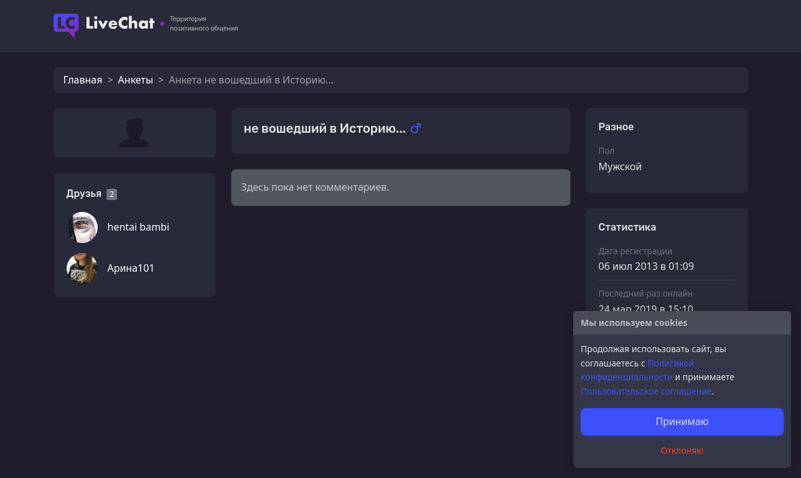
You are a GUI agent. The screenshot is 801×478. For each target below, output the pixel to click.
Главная (83, 80)
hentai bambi (139, 227)
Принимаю (681, 421)
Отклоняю (682, 450)
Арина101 (131, 268)
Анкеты (135, 80)
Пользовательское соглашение (646, 391)
